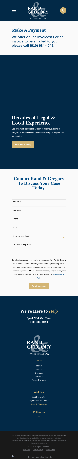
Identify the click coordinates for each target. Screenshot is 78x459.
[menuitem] (26, 449)
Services (39, 373)
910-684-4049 (39, 321)
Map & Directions (39, 404)
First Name (17, 201)
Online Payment (39, 380)
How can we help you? (22, 245)
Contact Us (39, 377)
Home (39, 366)
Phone (15, 219)
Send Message (39, 286)
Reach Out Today (23, 144)
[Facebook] (39, 417)
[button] (8, 88)
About (39, 369)
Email (15, 227)
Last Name (17, 210)
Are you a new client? (21, 236)
